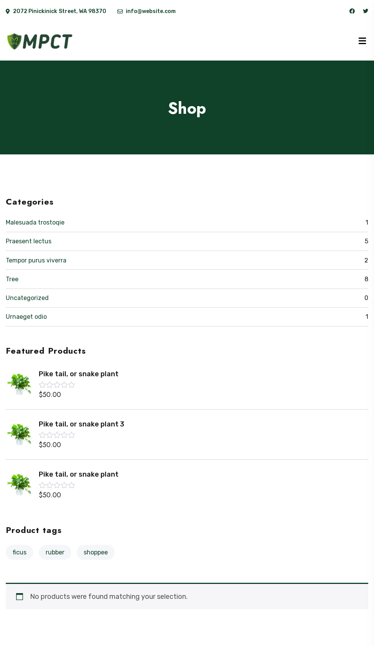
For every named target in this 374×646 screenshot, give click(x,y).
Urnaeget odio (26, 316)
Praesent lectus (28, 241)
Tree (12, 279)
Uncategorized (27, 298)
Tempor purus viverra (36, 260)
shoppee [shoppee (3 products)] (96, 552)
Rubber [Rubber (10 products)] (55, 552)
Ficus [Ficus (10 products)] (19, 552)
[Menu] (362, 41)
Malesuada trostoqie (35, 222)
